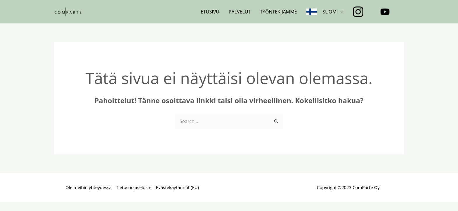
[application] (341, 11)
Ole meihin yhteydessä (88, 187)
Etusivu (210, 11)
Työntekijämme (278, 11)
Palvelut (240, 11)
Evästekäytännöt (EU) (177, 187)
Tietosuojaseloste (134, 187)
